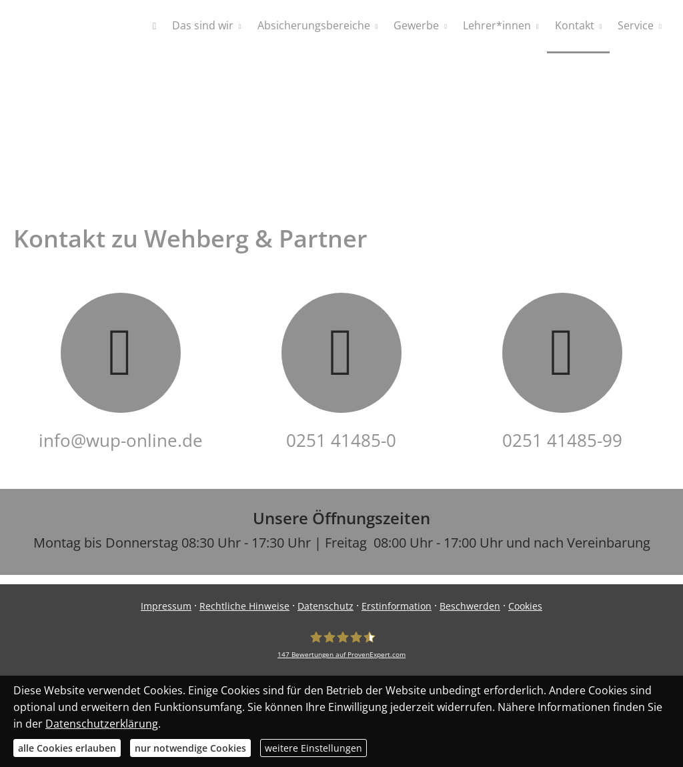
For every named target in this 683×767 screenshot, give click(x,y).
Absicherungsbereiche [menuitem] (313, 25)
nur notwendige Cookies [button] (190, 748)
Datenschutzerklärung (101, 723)
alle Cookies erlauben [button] (67, 748)
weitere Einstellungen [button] (313, 748)
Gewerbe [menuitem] (416, 25)
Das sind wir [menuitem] (202, 25)
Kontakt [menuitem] (574, 25)
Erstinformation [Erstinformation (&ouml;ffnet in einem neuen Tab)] (397, 606)
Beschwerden (470, 606)
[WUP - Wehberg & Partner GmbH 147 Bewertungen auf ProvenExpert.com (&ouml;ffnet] (341, 645)
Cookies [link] (525, 606)
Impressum (166, 606)
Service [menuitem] (636, 25)
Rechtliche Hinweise (244, 606)
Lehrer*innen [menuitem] (497, 25)
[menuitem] (154, 26)
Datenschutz (325, 606)
